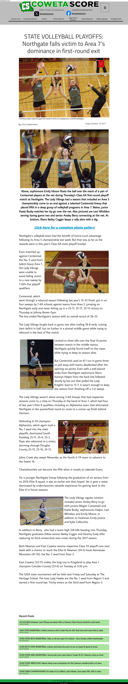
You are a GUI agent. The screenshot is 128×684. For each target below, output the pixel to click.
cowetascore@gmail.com (82, 10)
